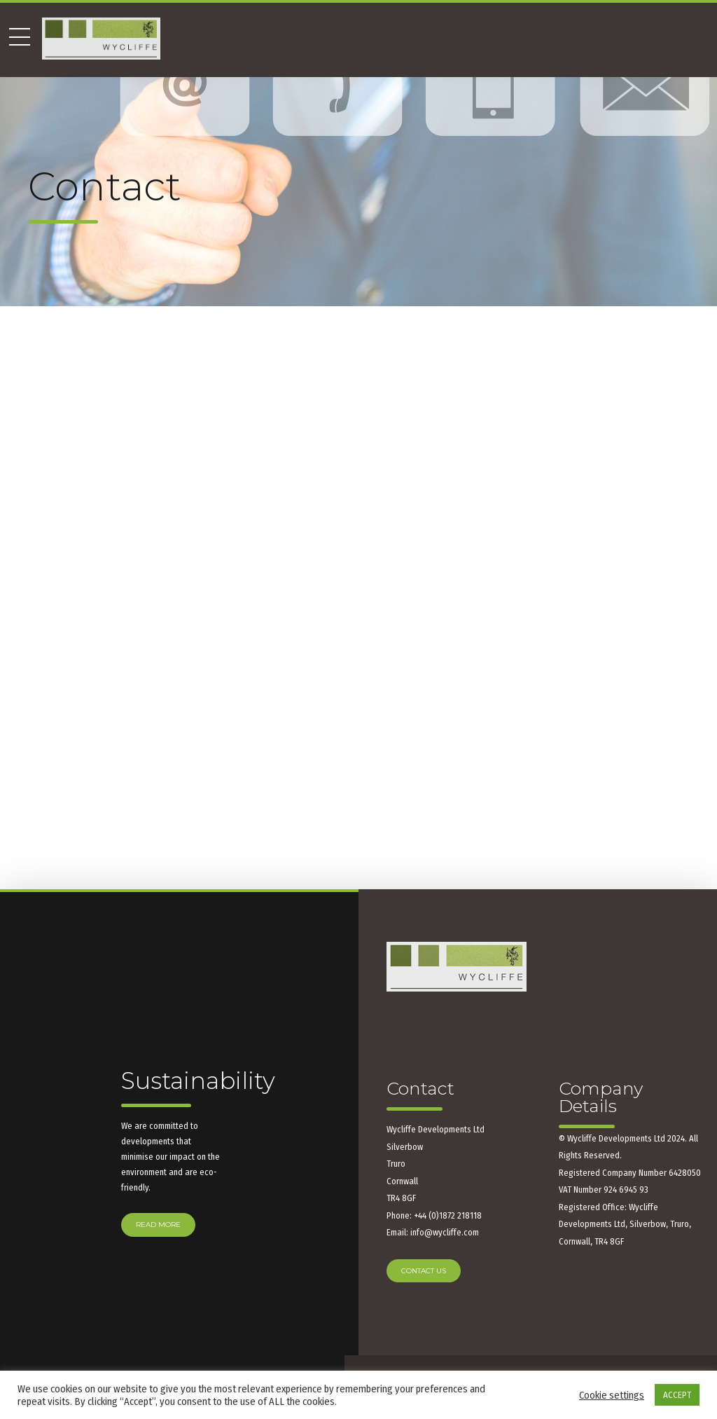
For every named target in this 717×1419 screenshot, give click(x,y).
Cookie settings (611, 1395)
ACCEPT (677, 1395)
